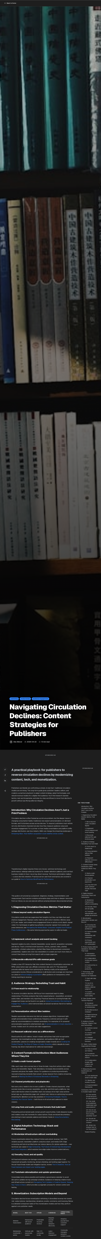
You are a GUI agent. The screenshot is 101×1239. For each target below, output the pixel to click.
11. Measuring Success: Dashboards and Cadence (88, 1106)
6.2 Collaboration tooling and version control (91, 995)
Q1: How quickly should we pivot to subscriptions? (91, 1132)
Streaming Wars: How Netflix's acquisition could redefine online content (37, 838)
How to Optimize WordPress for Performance (37, 883)
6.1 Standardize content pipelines (90, 990)
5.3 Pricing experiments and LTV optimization (90, 977)
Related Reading (90, 1167)
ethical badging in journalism (31, 979)
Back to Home (10, 3)
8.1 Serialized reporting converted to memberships (91, 1040)
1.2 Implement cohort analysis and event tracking (91, 866)
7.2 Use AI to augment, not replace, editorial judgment (90, 1021)
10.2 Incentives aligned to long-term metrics (91, 1091)
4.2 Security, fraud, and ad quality (91, 943)
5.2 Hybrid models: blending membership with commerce (91, 970)
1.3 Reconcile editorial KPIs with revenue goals (90, 872)
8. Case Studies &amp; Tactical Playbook (88, 1035)
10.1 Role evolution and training (91, 1085)
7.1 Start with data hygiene (90, 1015)
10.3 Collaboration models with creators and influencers (90, 1098)
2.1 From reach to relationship (90, 883)
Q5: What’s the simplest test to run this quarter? (91, 1162)
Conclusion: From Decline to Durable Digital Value (89, 1126)
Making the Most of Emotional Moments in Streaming (39, 1080)
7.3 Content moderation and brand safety (90, 1029)
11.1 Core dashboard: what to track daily (91, 1112)
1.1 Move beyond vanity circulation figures (90, 859)
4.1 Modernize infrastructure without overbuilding (91, 937)
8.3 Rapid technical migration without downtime (91, 1052)
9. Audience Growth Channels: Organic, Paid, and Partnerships (89, 1058)
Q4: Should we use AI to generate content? (92, 1156)
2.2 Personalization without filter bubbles (91, 888)
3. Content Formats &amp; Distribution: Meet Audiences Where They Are (89, 903)
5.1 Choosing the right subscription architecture (90, 962)
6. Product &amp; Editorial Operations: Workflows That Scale (89, 984)
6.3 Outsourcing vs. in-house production (91, 1002)
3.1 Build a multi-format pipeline (90, 909)
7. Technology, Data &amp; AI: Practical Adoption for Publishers (88, 1009)
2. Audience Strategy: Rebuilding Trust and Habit (89, 878)
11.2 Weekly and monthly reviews (90, 1117)
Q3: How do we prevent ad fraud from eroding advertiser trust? (91, 1148)
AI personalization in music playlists (58, 1028)
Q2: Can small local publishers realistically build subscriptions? (91, 1139)
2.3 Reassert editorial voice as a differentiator (91, 895)
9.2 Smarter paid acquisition (90, 1069)
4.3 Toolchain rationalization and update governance (91, 949)
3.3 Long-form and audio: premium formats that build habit (91, 923)
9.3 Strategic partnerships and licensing (90, 1075)
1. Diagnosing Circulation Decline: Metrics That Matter (89, 852)
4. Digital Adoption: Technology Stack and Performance (88, 931)
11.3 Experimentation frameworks (91, 1121)
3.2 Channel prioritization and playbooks (90, 915)
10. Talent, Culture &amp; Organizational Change (89, 1080)
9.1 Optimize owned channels (91, 1064)
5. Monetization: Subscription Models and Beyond (89, 955)
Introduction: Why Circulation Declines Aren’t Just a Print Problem (87, 844)
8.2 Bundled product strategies (91, 1046)
